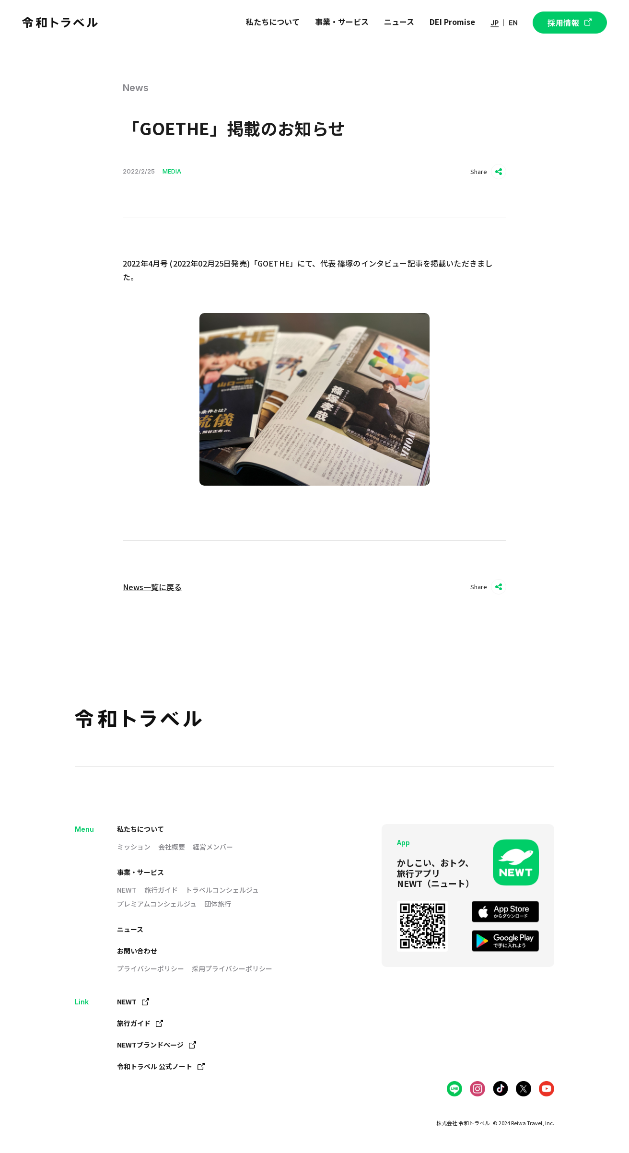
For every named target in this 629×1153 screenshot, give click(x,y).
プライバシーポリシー (150, 968)
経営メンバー (213, 846)
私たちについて (140, 829)
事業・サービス (140, 872)
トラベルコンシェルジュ (222, 890)
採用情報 (569, 22)
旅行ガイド (161, 890)
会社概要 (171, 846)
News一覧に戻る (152, 587)
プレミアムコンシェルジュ (157, 903)
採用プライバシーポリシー (232, 968)
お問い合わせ (137, 950)
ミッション (134, 846)
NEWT (127, 890)
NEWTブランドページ (156, 1044)
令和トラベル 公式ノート (161, 1066)
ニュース (130, 929)
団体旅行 (217, 903)
